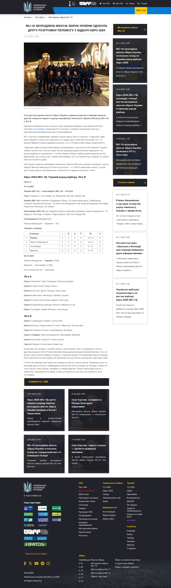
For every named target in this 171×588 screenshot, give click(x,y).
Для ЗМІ (119, 3)
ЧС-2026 (60, 10)
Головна (27, 17)
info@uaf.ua (36, 496)
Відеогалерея (109, 515)
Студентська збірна (124, 564)
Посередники (85, 516)
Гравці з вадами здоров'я (127, 567)
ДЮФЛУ (130, 501)
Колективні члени (87, 501)
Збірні (129, 491)
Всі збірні (108, 10)
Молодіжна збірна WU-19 (60, 17)
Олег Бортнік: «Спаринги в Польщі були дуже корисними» (87, 403)
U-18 (81, 574)
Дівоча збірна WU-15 (100, 573)
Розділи (143, 3)
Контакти (83, 536)
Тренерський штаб (111, 498)
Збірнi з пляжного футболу (127, 560)
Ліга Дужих (132, 505)
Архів (105, 501)
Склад (106, 494)
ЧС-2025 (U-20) (73, 10)
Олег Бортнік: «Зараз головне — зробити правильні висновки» (89, 448)
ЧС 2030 (130, 487)
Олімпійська (84, 560)
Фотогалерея (109, 512)
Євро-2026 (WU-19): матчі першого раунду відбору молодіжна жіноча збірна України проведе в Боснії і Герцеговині (41, 407)
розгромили (39, 129)
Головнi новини (126, 183)
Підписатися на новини (36, 554)
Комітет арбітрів (86, 491)
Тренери (131, 541)
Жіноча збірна (97, 560)
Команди (131, 531)
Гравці (130, 534)
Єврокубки (132, 494)
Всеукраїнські (133, 498)
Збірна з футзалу (99, 577)
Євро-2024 (108, 491)
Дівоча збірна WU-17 (100, 569)
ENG (144, 11)
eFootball (131, 520)
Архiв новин (108, 519)
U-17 (81, 578)
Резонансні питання (88, 519)
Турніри (119, 10)
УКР (138, 11)
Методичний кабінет (88, 529)
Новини (129, 10)
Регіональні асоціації (88, 498)
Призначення (85, 532)
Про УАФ (106, 3)
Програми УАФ (85, 512)
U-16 (81, 581)
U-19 (81, 571)
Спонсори (83, 505)
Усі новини (144, 29)
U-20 (81, 567)
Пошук (131, 3)
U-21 (81, 564)
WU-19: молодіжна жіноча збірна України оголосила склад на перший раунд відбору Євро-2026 (129, 56)
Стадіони (131, 549)
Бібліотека (84, 494)
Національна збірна (92, 10)
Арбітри (130, 545)
